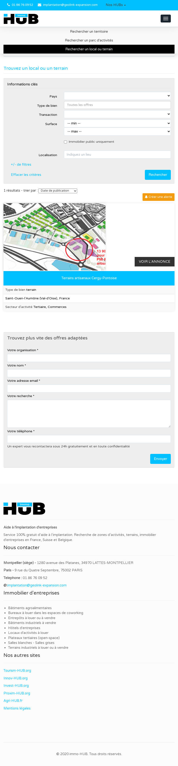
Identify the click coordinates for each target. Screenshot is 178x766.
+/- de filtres (21, 164)
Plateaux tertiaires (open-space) (34, 638)
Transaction (48, 115)
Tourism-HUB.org (17, 670)
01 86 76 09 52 (22, 5)
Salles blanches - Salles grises (31, 643)
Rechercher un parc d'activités (89, 40)
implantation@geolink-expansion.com (70, 5)
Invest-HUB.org (16, 686)
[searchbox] (117, 105)
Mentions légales (17, 708)
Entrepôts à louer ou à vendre (31, 618)
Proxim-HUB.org (16, 693)
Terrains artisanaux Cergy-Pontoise (89, 278)
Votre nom (15, 365)
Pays (53, 96)
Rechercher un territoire (89, 31)
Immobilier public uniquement (89, 142)
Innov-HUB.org (15, 678)
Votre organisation (21, 350)
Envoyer (160, 459)
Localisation (47, 155)
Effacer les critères (26, 175)
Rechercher (158, 175)
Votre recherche (19, 396)
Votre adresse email (22, 381)
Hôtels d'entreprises (24, 628)
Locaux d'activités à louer (28, 633)
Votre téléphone (19, 431)
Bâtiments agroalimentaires (30, 608)
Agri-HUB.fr (12, 701)
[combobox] (117, 105)
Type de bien (47, 106)
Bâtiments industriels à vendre (32, 623)
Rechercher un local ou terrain (89, 49)
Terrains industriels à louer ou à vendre (38, 648)
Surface (51, 124)
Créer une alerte (158, 197)
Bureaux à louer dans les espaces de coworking (46, 613)
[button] (116, 5)
